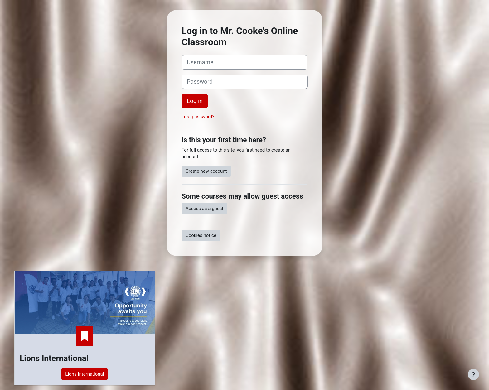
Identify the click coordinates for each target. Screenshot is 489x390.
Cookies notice (201, 235)
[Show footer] (473, 374)
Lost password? (198, 116)
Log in (195, 101)
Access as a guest (204, 208)
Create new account (206, 171)
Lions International (84, 374)
